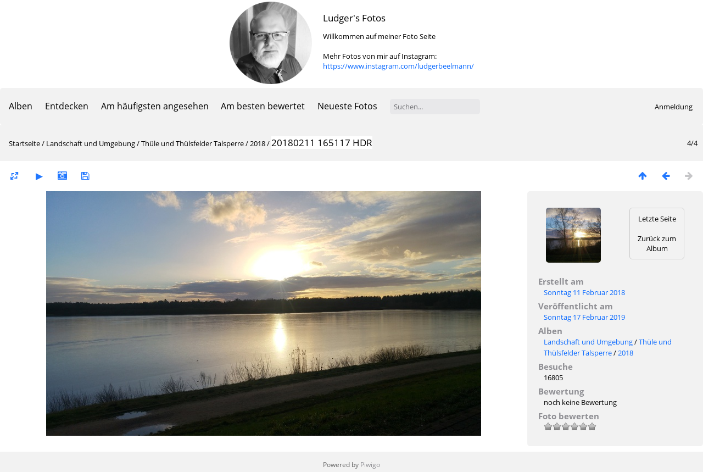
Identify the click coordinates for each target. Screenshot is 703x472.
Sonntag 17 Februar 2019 (584, 317)
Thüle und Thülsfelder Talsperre (192, 143)
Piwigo (370, 464)
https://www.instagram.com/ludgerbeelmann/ (398, 66)
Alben (20, 106)
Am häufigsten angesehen (155, 106)
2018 (257, 143)
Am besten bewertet (263, 106)
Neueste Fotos (347, 106)
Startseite (24, 143)
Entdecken (66, 106)
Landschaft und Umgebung (90, 143)
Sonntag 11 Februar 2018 (584, 292)
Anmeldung (674, 107)
